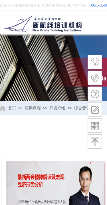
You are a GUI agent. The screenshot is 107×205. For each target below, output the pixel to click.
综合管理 (82, 108)
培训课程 (33, 108)
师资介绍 (57, 108)
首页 (12, 108)
